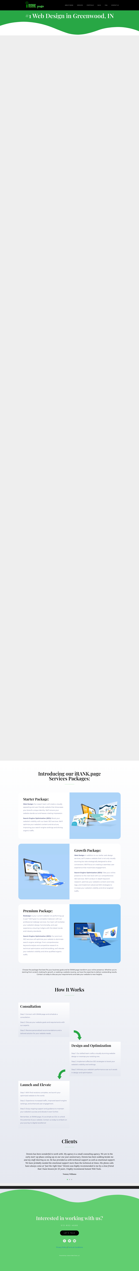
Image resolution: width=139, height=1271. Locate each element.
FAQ (106, 5)
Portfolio (90, 5)
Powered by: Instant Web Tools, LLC (69, 1255)
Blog (99, 5)
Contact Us (115, 5)
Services (80, 5)
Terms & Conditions (75, 1247)
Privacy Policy (61, 1247)
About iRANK (69, 5)
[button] (21, 1164)
